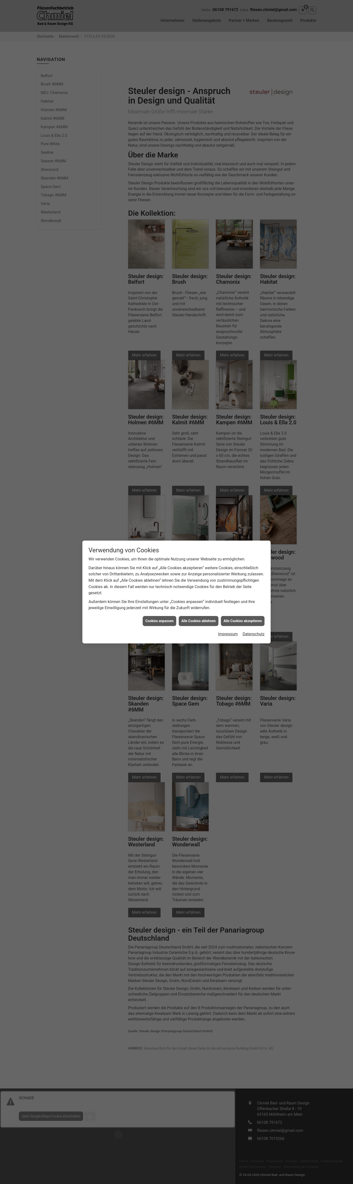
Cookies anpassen (159, 621)
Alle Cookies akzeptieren (243, 621)
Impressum (228, 634)
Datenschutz (254, 634)
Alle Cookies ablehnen (198, 621)
